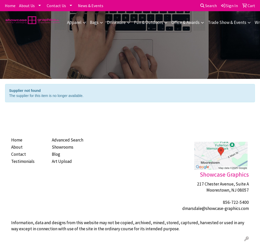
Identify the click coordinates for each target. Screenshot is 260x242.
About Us (27, 5)
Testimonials (23, 161)
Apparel (74, 22)
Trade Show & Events (227, 22)
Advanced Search (67, 140)
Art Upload (62, 161)
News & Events (90, 5)
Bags (94, 22)
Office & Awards (185, 22)
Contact (18, 154)
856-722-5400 (236, 202)
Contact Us (56, 5)
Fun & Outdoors (148, 22)
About (17, 147)
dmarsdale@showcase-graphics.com (215, 208)
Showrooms (62, 147)
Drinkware (116, 22)
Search (208, 5)
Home (10, 5)
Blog (56, 154)
